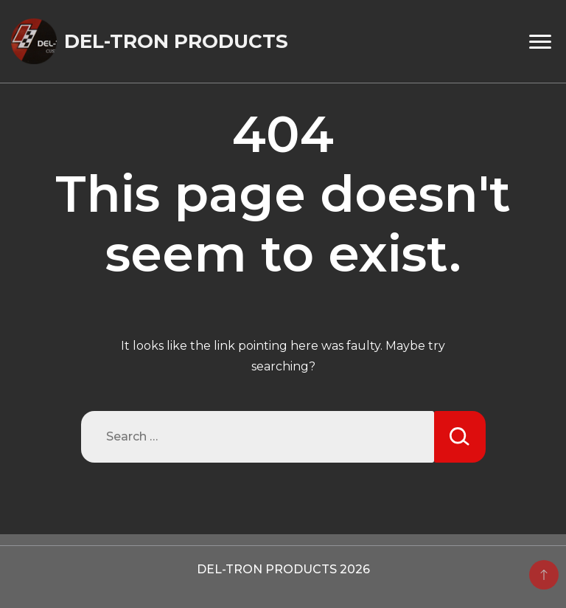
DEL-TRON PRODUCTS (176, 41)
